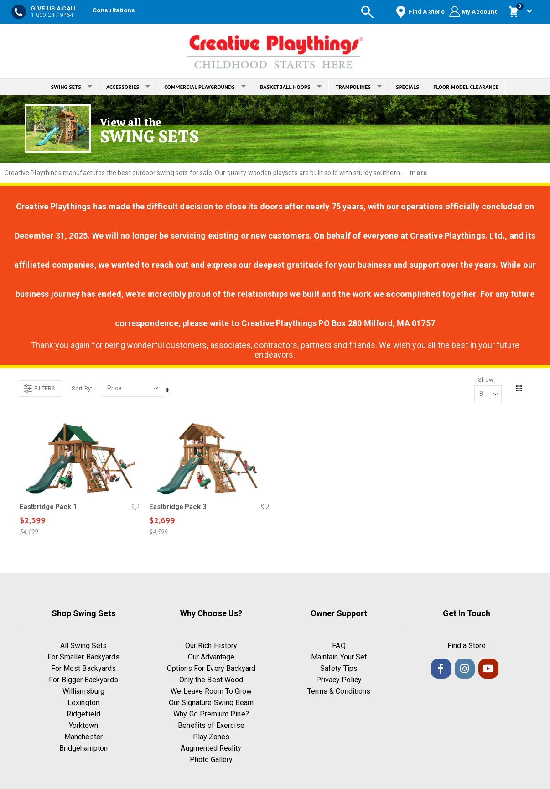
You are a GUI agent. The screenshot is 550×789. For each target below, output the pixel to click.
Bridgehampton (83, 749)
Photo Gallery (211, 760)
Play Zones (211, 737)
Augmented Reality (211, 749)
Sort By (81, 388)
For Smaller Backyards (83, 658)
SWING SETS (71, 86)
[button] (135, 507)
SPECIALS (407, 86)
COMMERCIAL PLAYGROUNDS (205, 86)
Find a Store (466, 646)
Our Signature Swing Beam (211, 703)
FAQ (338, 646)
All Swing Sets (83, 646)
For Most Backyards (83, 669)
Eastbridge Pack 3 (177, 507)
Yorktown (84, 726)
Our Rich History (211, 646)
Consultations (114, 10)
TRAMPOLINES (359, 86)
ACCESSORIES (128, 86)
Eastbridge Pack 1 (48, 507)
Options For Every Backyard (211, 669)
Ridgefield (83, 715)
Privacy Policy (339, 680)
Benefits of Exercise (211, 726)
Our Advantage (211, 658)
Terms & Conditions (338, 692)
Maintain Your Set (339, 658)
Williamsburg (83, 692)
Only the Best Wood (211, 680)
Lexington (83, 703)
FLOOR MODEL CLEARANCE (465, 86)
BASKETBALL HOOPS (291, 86)
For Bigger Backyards (83, 680)
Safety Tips (339, 669)
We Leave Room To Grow (211, 692)
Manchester (83, 737)
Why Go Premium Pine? (211, 715)
